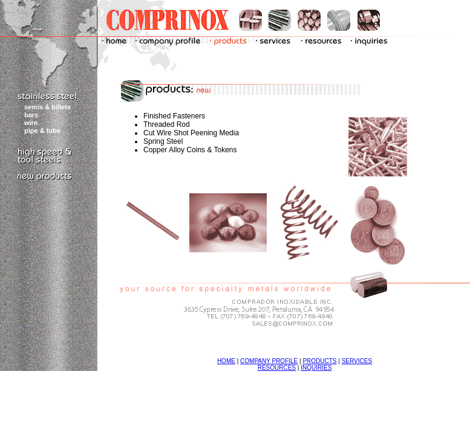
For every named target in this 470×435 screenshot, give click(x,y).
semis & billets (47, 107)
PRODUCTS (319, 361)
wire (31, 122)
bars (31, 114)
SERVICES (357, 361)
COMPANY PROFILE (269, 361)
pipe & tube (42, 130)
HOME (226, 361)
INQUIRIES (316, 367)
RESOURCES (277, 367)
